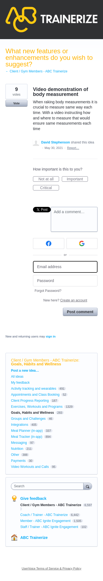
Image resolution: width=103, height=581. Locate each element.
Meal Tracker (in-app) (26, 437)
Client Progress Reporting (30, 401)
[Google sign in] (82, 243)
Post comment (80, 312)
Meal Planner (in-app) (27, 431)
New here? (65, 300)
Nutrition (17, 449)
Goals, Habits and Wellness (36, 364)
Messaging (19, 443)
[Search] (87, 486)
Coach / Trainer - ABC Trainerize (44, 515)
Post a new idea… (25, 370)
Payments (18, 461)
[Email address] (65, 267)
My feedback (20, 383)
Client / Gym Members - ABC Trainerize (44, 360)
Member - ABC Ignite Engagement (45, 521)
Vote (16, 103)
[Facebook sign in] (48, 243)
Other (15, 455)
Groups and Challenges (28, 419)
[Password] (65, 281)
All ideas (17, 376)
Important (77, 179)
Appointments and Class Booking (35, 395)
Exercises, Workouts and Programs (37, 407)
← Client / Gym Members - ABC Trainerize (36, 71)
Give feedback (33, 498)
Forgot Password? (48, 291)
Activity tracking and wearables (33, 389)
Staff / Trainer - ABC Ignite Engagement (49, 527)
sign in (50, 336)
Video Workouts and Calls (30, 467)
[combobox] (48, 486)
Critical (49, 188)
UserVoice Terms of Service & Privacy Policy (51, 568)
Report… (73, 147)
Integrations (19, 425)
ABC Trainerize (34, 537)
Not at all (48, 179)
